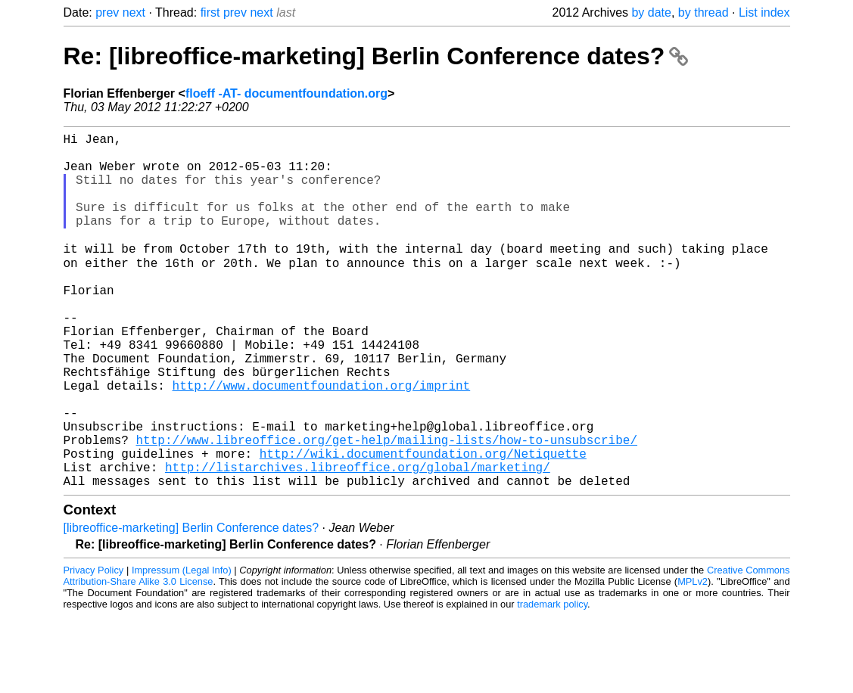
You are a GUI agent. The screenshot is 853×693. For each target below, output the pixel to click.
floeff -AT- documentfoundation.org (286, 93)
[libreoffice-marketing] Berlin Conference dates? (191, 604)
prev (107, 12)
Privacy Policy (94, 647)
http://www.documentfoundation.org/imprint (322, 441)
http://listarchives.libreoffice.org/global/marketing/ (357, 541)
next (134, 12)
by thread (703, 12)
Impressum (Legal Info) (182, 647)
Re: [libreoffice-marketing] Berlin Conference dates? (376, 56)
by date (651, 12)
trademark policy (552, 681)
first (210, 12)
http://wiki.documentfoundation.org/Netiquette (423, 524)
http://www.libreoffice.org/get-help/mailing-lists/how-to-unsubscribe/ (386, 507)
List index (764, 12)
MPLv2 (692, 658)
